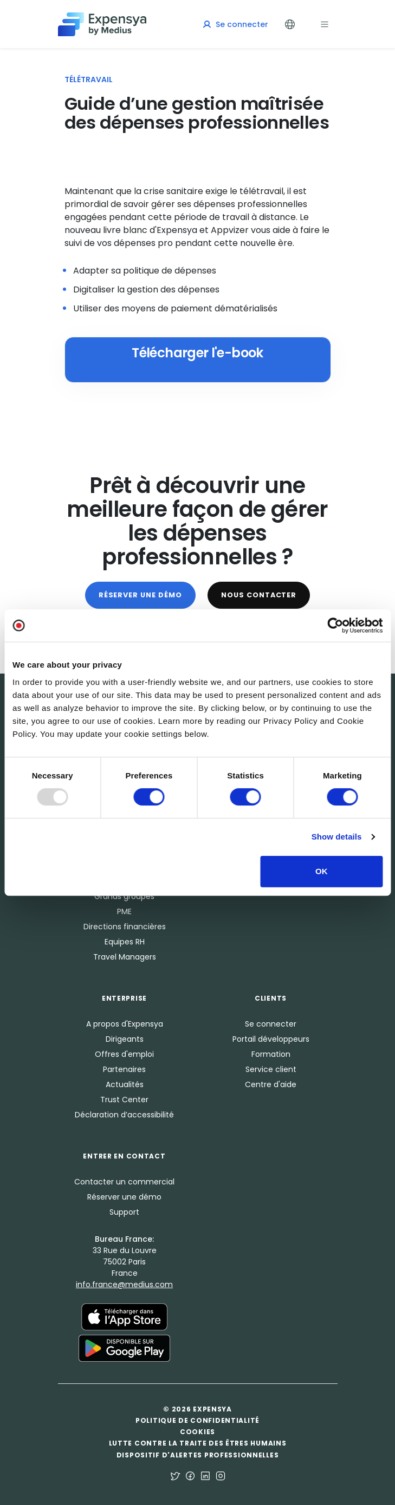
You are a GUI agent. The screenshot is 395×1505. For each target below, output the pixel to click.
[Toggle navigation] (325, 24)
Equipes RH (125, 941)
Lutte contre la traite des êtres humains (198, 1443)
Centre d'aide (270, 1084)
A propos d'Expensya (124, 1023)
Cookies (197, 1431)
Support (124, 1212)
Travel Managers (124, 956)
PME (124, 911)
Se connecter (270, 1023)
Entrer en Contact (124, 1156)
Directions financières (124, 926)
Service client (270, 1069)
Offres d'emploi (124, 1054)
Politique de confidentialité (197, 1420)
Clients (271, 998)
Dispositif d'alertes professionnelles (197, 1455)
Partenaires (124, 1069)
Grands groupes (124, 896)
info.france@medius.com (124, 1284)
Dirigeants (125, 1039)
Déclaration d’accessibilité (124, 1114)
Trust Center (124, 1099)
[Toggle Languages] (290, 24)
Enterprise (124, 998)
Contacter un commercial (124, 1181)
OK (321, 871)
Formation (270, 1054)
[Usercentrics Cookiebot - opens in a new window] (335, 625)
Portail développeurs (270, 1039)
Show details (337, 836)
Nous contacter (258, 595)
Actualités (125, 1084)
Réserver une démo (140, 595)
